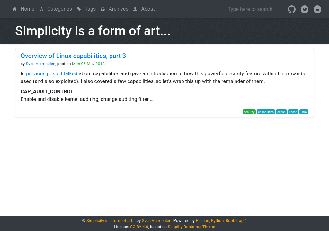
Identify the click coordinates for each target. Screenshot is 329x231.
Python (217, 220)
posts (53, 74)
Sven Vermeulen (40, 63)
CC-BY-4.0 (139, 226)
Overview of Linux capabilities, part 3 (73, 56)
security (249, 112)
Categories (56, 9)
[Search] (250, 9)
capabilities (266, 112)
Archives (114, 9)
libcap (293, 112)
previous (35, 74)
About (144, 9)
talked (70, 74)
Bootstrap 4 (236, 220)
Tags (86, 9)
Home (25, 8)
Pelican (202, 220)
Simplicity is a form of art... (111, 220)
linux (304, 112)
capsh (281, 112)
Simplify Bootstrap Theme (191, 226)
